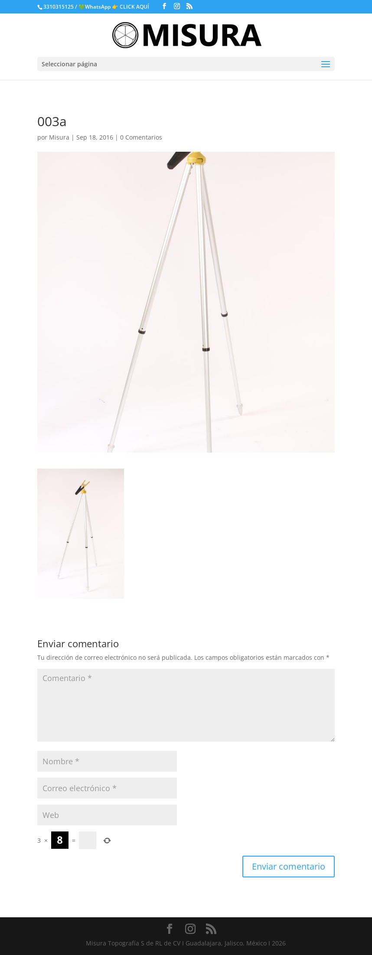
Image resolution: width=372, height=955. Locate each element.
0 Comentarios (141, 137)
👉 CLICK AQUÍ (131, 6)
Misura (59, 137)
